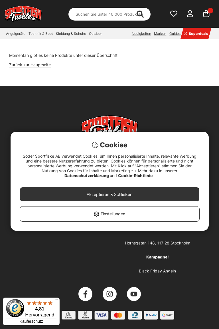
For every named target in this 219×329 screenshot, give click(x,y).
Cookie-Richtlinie (135, 175)
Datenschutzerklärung (87, 175)
